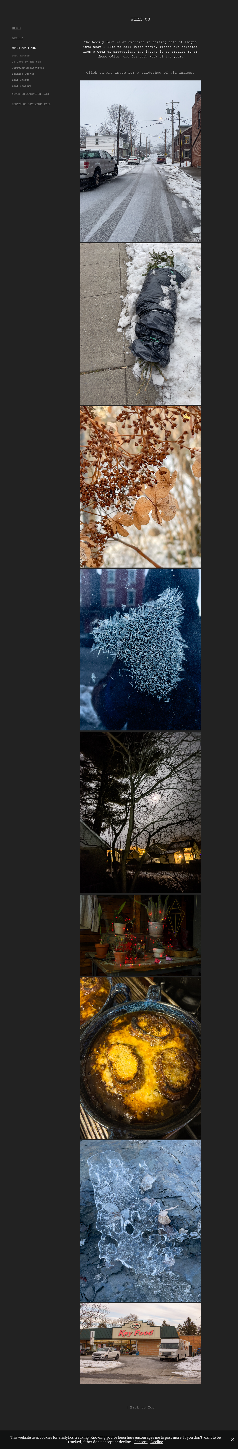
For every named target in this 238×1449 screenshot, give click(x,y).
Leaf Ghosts (21, 80)
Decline (156, 1442)
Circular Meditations (28, 68)
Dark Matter (21, 56)
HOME (16, 28)
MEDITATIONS (24, 48)
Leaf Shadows (21, 86)
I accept (141, 1442)
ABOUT (17, 38)
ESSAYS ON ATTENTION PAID (31, 104)
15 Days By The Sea (26, 62)
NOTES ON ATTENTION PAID (30, 94)
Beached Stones (23, 74)
